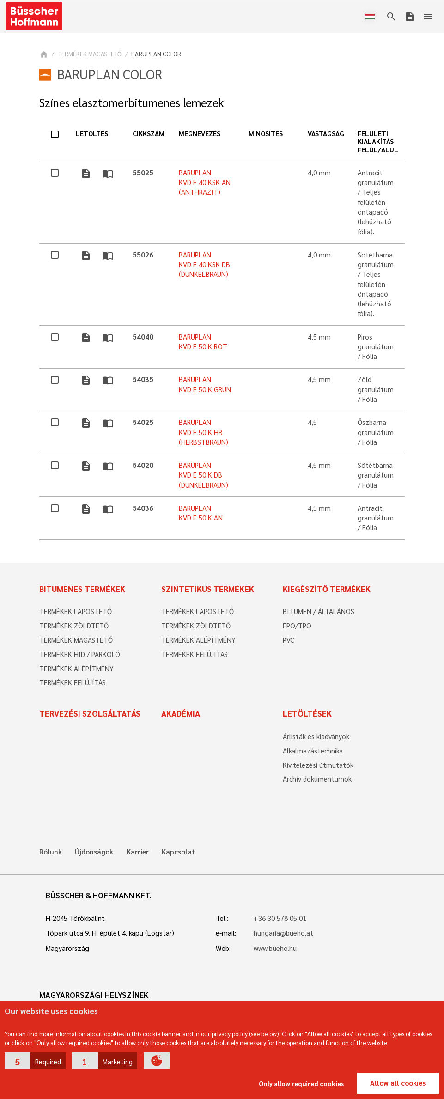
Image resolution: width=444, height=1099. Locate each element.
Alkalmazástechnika (313, 750)
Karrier (138, 852)
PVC (288, 640)
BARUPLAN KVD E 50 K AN (201, 512)
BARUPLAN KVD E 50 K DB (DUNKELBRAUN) (203, 475)
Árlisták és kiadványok (316, 736)
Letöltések (307, 713)
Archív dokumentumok (317, 778)
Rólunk (50, 852)
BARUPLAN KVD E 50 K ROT (203, 341)
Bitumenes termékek (82, 589)
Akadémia (180, 713)
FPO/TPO (297, 625)
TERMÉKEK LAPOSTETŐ (75, 611)
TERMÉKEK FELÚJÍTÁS (72, 682)
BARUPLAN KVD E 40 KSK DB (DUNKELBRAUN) (204, 264)
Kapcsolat (178, 852)
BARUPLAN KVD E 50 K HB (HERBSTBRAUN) (203, 432)
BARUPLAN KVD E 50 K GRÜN (205, 384)
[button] (35, 1060)
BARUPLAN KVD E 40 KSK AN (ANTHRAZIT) (205, 182)
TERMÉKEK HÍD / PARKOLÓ (79, 654)
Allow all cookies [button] (398, 1082)
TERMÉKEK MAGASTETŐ (90, 54)
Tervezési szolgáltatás (89, 713)
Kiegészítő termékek (327, 589)
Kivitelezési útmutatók (318, 765)
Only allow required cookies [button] (301, 1083)
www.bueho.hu (275, 948)
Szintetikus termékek (207, 589)
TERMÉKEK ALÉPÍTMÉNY (76, 668)
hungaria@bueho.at (283, 933)
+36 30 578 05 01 (280, 918)
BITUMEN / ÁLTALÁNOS (318, 611)
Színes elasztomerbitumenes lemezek (131, 103)
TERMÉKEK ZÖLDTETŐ (74, 625)
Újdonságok (94, 852)
